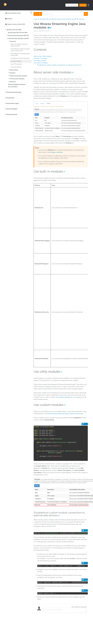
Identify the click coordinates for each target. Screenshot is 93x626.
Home (35, 19)
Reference (13, 81)
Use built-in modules (40, 58)
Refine (37, 14)
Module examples (64, 397)
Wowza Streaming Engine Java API (18, 38)
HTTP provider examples (17, 78)
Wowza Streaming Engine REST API (18, 35)
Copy (85, 424)
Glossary (9, 18)
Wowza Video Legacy (12, 103)
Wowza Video (10, 98)
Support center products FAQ (16, 24)
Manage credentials (56, 152)
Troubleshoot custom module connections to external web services (59, 65)
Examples (12, 73)
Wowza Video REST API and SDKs (18, 32)
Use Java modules (16, 61)
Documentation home (14, 13)
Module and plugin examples (18, 76)
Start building (14, 70)
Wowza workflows (11, 114)
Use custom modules (41, 63)
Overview (13, 41)
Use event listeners (16, 67)
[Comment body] (64, 610)
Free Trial (82, 5)
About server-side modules (42, 56)
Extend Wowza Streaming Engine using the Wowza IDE (65, 413)
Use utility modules (40, 60)
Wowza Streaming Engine (14, 92)
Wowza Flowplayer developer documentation (17, 85)
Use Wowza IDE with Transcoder (20, 58)
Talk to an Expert (72, 5)
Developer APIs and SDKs (14, 29)
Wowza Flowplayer (11, 109)
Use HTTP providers (16, 64)
